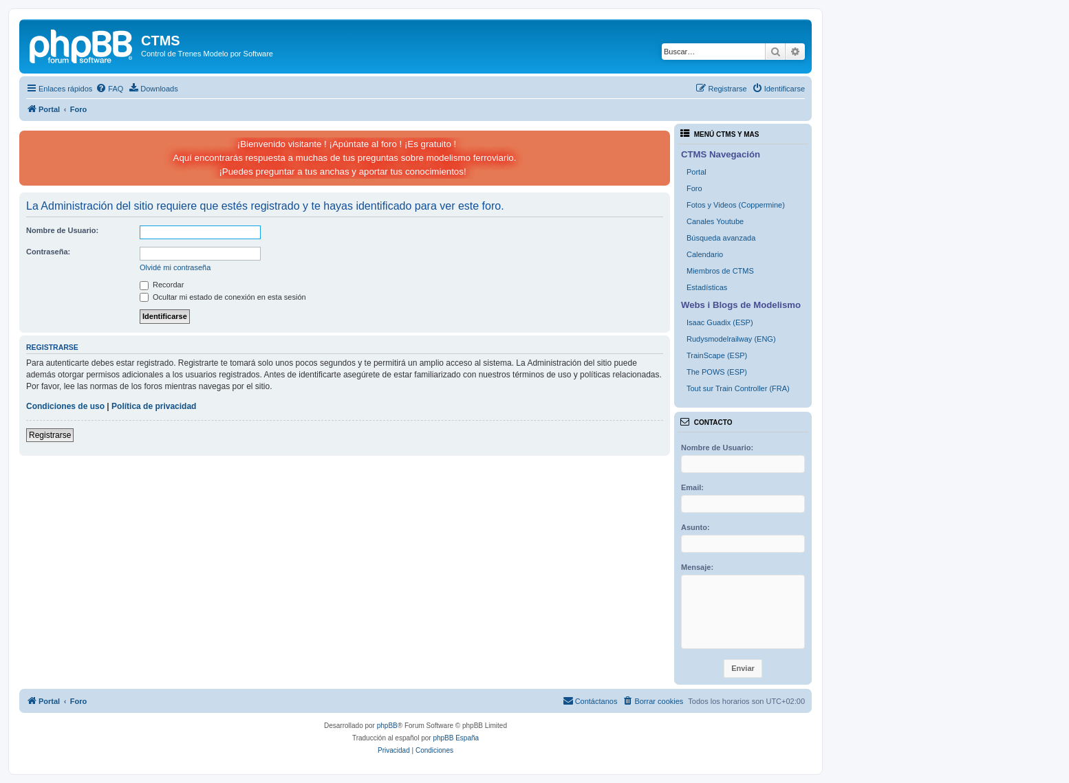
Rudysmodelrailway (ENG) (731, 339)
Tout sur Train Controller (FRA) (738, 388)
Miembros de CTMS (720, 271)
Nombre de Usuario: (62, 230)
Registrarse (50, 435)
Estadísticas (707, 287)
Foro (694, 188)
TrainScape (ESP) (717, 355)
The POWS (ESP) (717, 372)
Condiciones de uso (65, 406)
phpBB (387, 725)
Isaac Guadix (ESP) (720, 322)
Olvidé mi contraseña (175, 267)
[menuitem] (109, 88)
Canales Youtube (715, 221)
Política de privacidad (153, 406)
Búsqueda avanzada (721, 238)
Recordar (162, 284)
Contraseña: (48, 251)
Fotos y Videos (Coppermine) (736, 205)
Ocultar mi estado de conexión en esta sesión (223, 297)
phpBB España (456, 738)
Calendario (705, 254)
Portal (696, 172)
